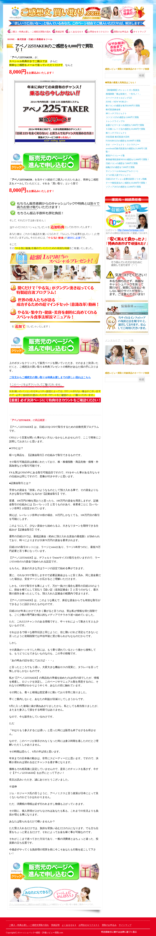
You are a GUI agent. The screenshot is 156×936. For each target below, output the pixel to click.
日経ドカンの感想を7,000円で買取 (122, 163)
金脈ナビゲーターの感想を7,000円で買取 (125, 125)
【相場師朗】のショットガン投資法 (122, 90)
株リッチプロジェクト (116, 133)
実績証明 (60, 32)
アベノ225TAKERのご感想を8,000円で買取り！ (54, 48)
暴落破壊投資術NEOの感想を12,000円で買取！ (127, 159)
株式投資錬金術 (113, 109)
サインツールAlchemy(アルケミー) (122, 171)
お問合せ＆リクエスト (98, 32)
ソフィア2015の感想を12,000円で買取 (123, 187)
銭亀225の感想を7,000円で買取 (120, 167)
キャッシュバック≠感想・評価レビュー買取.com (40, 933)
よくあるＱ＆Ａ (76, 32)
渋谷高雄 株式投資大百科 (117, 137)
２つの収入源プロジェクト (118, 175)
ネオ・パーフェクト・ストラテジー (122, 145)
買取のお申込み (121, 32)
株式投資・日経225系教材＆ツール (34, 39)
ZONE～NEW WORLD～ (117, 102)
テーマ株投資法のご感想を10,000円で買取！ (126, 183)
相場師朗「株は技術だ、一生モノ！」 (123, 94)
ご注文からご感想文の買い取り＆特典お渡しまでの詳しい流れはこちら (50, 377)
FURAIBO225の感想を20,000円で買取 (123, 141)
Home (11, 39)
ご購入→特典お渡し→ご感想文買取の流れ (31, 32)
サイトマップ (139, 32)
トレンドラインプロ (115, 121)
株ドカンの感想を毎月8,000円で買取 (123, 106)
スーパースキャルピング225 (119, 98)
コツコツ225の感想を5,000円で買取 (122, 117)
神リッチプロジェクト (116, 113)
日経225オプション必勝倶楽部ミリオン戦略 (126, 179)
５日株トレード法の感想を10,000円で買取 (125, 129)
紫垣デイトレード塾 (115, 155)
